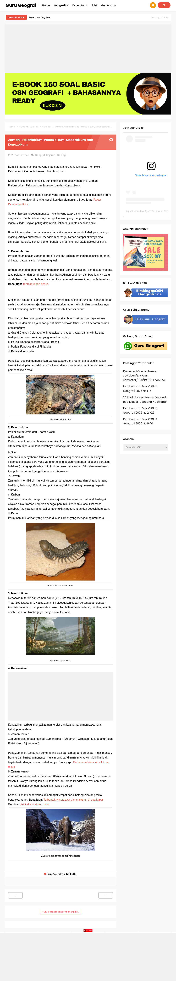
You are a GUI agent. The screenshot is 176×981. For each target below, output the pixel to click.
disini (46, 804)
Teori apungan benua (35, 284)
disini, (23, 804)
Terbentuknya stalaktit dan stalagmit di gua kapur (74, 799)
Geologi (62, 155)
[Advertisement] (88, 48)
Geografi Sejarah (45, 155)
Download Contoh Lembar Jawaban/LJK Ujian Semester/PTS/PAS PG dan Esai (144, 375)
